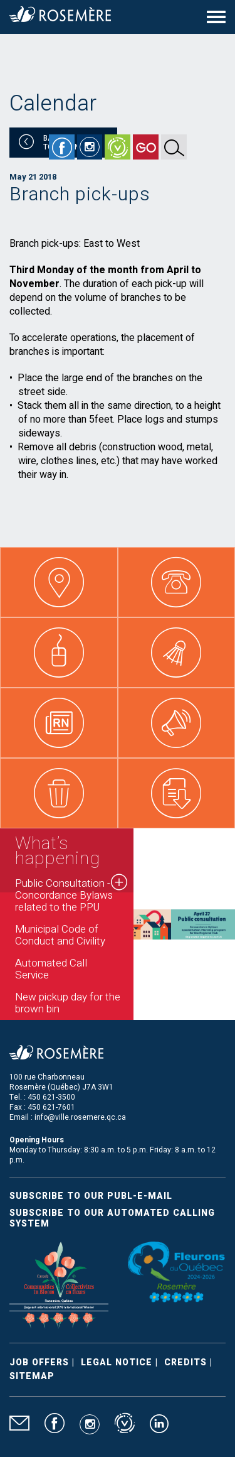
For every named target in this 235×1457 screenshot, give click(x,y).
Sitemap (32, 1376)
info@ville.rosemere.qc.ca (80, 1117)
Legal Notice (116, 1362)
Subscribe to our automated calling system (112, 1218)
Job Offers (39, 1362)
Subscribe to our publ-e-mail (90, 1196)
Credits (185, 1362)
